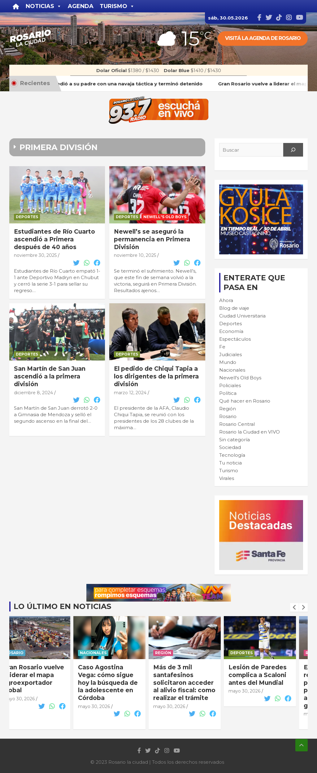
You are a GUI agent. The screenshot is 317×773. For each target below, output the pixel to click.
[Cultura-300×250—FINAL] (261, 188)
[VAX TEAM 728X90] (158, 587)
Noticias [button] (44, 6)
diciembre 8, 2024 (33, 392)
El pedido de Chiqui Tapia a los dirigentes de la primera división (156, 376)
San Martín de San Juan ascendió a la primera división (49, 376)
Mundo (227, 362)
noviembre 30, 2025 (35, 255)
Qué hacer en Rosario (244, 401)
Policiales (230, 385)
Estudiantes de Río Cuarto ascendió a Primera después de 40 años (54, 239)
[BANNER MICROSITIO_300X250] (261, 503)
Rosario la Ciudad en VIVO (249, 432)
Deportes (27, 216)
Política (228, 393)
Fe (222, 347)
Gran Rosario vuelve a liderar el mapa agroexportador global (45, 679)
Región (227, 409)
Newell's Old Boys (164, 216)
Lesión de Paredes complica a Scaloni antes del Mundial (269, 675)
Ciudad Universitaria (242, 316)
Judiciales (230, 354)
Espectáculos (235, 339)
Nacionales (232, 370)
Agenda (80, 6)
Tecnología (232, 455)
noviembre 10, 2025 (135, 255)
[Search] (293, 150)
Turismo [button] (117, 6)
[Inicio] (16, 6)
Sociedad (230, 447)
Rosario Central (237, 424)
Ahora (226, 300)
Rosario (228, 416)
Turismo (228, 470)
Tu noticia (230, 463)
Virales (226, 478)
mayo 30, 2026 (30, 699)
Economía (231, 331)
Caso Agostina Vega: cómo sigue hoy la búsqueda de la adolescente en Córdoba (119, 683)
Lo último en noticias (62, 606)
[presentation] (294, 607)
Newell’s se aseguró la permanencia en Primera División (152, 239)
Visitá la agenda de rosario (263, 38)
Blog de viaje (234, 308)
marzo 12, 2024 (130, 392)
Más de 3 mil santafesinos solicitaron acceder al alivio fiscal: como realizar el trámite (196, 683)
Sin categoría (234, 440)
